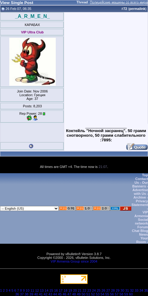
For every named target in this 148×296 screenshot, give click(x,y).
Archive (139, 197)
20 (75, 290)
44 (55, 294)
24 (94, 290)
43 (50, 294)
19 (70, 290)
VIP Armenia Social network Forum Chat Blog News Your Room (140, 227)
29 (118, 290)
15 (51, 290)
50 (83, 294)
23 (89, 290)
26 (103, 290)
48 (74, 294)
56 (112, 294)
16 (56, 290)
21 (79, 290)
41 (41, 294)
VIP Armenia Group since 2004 (74, 261)
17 (61, 290)
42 (45, 294)
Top (145, 175)
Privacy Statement (140, 203)
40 (36, 294)
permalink (137, 9)
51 (88, 294)
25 (99, 290)
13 (42, 290)
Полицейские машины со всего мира (119, 2)
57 (117, 294)
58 (121, 294)
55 (107, 294)
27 (108, 290)
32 (132, 290)
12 (37, 290)
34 (141, 290)
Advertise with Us (140, 191)
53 (97, 294)
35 (146, 290)
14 (46, 290)
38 (26, 294)
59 (126, 294)
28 (113, 290)
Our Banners (140, 184)
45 (60, 294)
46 (64, 294)
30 (122, 290)
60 (131, 294)
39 (31, 294)
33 (136, 290)
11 (32, 290)
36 (17, 294)
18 (65, 290)
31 (127, 290)
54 (102, 294)
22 (84, 290)
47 (69, 294)
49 (79, 294)
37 (22, 294)
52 (93, 294)
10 (27, 290)
